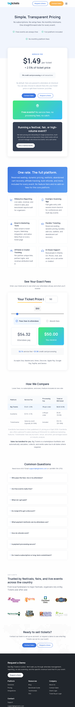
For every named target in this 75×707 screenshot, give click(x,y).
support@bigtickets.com (38, 470)
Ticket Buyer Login (55, 668)
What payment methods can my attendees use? (28, 509)
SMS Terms (26, 700)
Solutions (11, 660)
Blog (29, 660)
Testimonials (32, 665)
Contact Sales (56, 3)
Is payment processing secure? (23, 524)
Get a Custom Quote (26, 145)
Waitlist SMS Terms (39, 700)
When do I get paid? (19, 493)
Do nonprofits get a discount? (22, 501)
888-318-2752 (57, 470)
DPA (18, 700)
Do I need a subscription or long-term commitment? (30, 532)
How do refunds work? (19, 516)
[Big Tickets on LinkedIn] (65, 702)
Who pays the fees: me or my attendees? (26, 478)
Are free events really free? (21, 485)
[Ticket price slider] (37, 315)
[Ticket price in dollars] (51, 301)
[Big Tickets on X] (62, 702)
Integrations (12, 665)
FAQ (29, 668)
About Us (52, 660)
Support (10, 677)
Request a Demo (40, 3)
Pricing (10, 663)
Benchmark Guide (34, 663)
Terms (46, 698)
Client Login (53, 665)
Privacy (38, 698)
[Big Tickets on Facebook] (62, 698)
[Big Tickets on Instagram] (65, 698)
